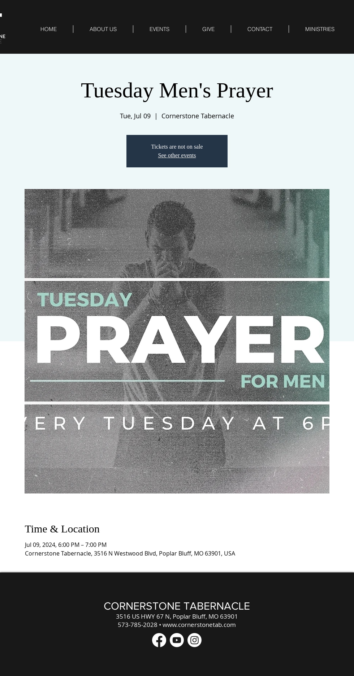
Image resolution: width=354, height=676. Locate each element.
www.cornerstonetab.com (199, 624)
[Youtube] (177, 640)
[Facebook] (159, 640)
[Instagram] (194, 640)
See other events (177, 155)
